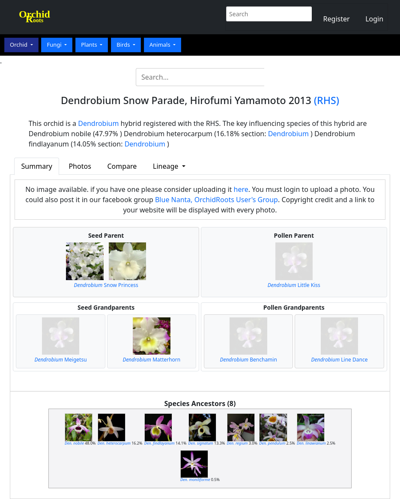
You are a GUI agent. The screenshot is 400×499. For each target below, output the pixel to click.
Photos (80, 166)
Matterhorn (151, 359)
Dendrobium (98, 123)
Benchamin (248, 359)
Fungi (55, 44)
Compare (122, 166)
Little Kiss (294, 285)
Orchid (19, 44)
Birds (123, 44)
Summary (36, 166)
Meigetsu (60, 359)
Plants (90, 44)
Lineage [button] (166, 166)
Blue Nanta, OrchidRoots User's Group (216, 199)
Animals (160, 44)
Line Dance (339, 359)
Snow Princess (106, 285)
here (241, 189)
